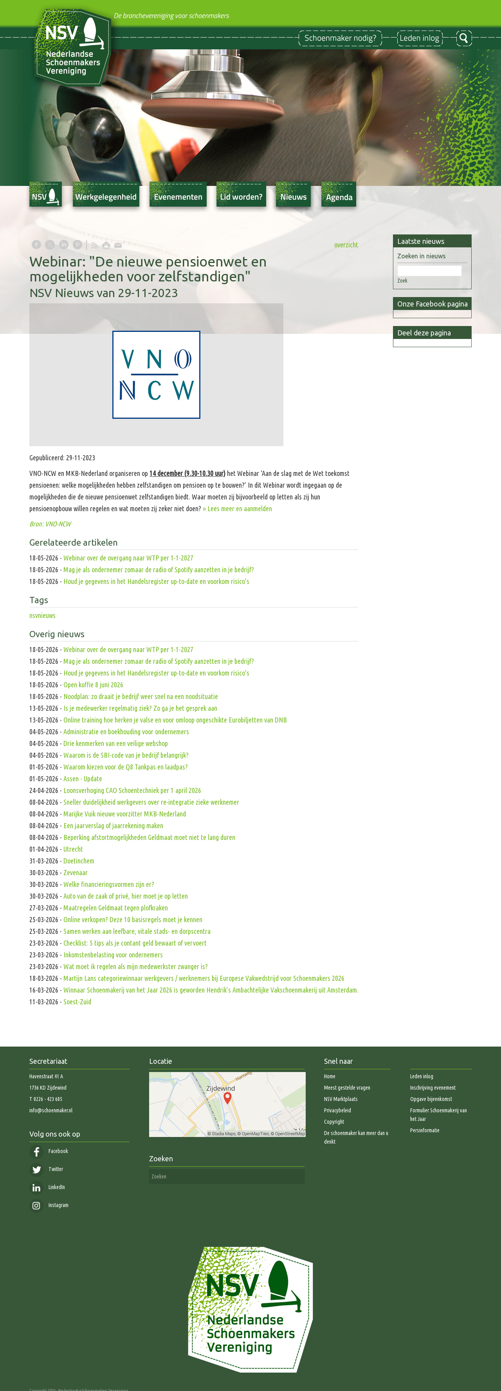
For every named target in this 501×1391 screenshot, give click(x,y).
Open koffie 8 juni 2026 (93, 684)
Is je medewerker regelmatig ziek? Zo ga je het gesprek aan (140, 708)
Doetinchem (78, 861)
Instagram (48, 1205)
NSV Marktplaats (341, 1099)
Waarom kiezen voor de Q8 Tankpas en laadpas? (125, 767)
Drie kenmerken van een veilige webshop (115, 743)
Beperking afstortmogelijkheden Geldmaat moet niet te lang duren (149, 837)
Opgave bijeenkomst (431, 1099)
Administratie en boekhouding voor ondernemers (126, 731)
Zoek (402, 280)
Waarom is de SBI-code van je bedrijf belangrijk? (126, 755)
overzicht (346, 245)
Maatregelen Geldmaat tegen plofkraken (115, 908)
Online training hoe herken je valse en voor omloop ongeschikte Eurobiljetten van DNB (175, 720)
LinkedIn (47, 1187)
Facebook (48, 1151)
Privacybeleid (337, 1110)
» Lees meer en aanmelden (237, 508)
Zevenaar (75, 872)
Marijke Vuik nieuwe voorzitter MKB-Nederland (124, 814)
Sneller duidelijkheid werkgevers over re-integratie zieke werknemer (151, 802)
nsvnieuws (42, 615)
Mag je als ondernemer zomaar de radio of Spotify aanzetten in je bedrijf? (158, 569)
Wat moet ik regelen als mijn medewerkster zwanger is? (135, 966)
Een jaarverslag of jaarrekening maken (113, 825)
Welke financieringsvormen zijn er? (108, 884)
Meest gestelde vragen (347, 1088)
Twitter (46, 1169)
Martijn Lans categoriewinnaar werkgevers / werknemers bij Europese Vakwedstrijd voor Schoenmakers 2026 (203, 978)
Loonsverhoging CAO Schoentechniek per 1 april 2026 (132, 790)
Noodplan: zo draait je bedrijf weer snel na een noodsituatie (140, 696)
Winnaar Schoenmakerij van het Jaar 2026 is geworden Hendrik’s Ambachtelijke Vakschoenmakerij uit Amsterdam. (211, 990)
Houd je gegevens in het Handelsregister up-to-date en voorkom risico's (156, 581)
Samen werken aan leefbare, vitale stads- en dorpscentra (137, 931)
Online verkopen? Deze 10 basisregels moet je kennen (132, 919)
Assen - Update (82, 778)
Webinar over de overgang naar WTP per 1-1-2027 (128, 558)
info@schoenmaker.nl (50, 1110)
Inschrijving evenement (433, 1088)
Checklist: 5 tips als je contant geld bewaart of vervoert (135, 943)
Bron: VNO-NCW (50, 524)
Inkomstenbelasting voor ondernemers (113, 955)
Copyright (334, 1122)
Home (329, 1076)
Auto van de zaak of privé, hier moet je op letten (125, 896)
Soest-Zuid (77, 1001)
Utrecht (73, 849)
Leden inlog (421, 1076)
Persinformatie (425, 1130)
